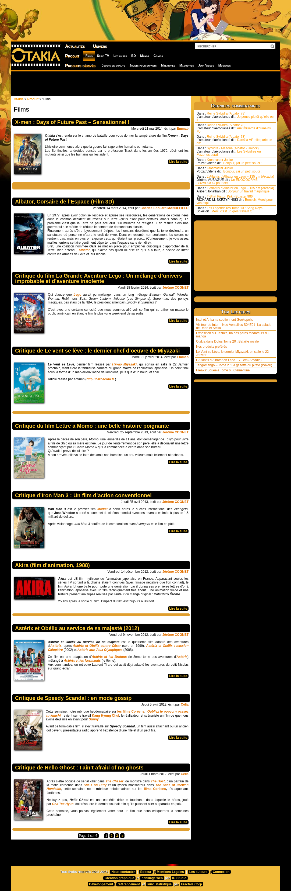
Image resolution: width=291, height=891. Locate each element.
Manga (144, 56)
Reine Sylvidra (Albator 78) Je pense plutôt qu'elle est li (235, 117)
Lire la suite (178, 162)
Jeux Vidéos (206, 65)
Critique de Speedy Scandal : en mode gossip (73, 698)
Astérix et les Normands (82, 660)
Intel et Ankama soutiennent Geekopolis (224, 320)
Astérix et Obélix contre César (96, 646)
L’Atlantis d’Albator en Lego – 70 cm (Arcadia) (228, 360)
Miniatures (168, 65)
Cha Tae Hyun (63, 804)
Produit (72, 56)
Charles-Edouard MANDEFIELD (164, 208)
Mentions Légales (170, 872)
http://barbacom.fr (100, 379)
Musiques (224, 65)
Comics (158, 56)
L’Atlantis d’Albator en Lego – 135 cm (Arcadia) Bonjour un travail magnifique (235, 189)
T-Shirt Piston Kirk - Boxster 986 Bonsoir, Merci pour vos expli (235, 200)
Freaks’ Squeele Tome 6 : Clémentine (223, 370)
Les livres (120, 56)
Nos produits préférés (211, 346)
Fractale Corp (191, 884)
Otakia (19, 99)
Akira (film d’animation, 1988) (52, 565)
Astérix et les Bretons (109, 657)
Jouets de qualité (113, 65)
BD (133, 56)
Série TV (103, 56)
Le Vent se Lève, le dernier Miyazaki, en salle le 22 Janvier (232, 353)
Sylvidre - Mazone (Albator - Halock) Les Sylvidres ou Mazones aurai (229, 151)
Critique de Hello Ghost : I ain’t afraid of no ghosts (79, 768)
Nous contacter (123, 872)
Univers (100, 46)
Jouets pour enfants (143, 65)
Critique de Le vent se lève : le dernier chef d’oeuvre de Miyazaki (97, 351)
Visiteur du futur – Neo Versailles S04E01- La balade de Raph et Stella (233, 326)
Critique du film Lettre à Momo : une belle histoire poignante (92, 426)
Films (89, 56)
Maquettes (186, 65)
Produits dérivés (80, 65)
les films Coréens (130, 711)
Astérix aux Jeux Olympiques (99, 650)
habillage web (152, 878)
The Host (158, 781)
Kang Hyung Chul (105, 715)
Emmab (183, 128)
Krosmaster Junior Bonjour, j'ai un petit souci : (229, 161)
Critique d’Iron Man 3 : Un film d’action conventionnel (83, 495)
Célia (185, 704)
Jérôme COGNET (175, 287)
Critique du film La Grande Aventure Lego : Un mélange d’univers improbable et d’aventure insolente (98, 278)
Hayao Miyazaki (124, 364)
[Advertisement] (145, 83)
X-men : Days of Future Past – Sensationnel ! (72, 122)
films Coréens (155, 789)
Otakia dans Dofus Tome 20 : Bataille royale (227, 341)
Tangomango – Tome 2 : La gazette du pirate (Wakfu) (234, 365)
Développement (101, 884)
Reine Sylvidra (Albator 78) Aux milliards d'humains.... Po (235, 128)
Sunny (94, 719)
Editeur (145, 872)
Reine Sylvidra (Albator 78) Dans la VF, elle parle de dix (234, 140)
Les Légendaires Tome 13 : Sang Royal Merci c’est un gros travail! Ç (230, 209)
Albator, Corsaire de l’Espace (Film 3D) (64, 202)
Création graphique (119, 878)
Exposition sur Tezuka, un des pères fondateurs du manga (232, 334)
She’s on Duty (95, 785)
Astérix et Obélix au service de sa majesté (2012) (77, 628)
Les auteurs (198, 872)
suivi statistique (159, 884)
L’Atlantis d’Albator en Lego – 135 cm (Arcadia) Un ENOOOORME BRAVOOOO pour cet (235, 180)
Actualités (75, 46)
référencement (129, 884)
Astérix (55, 646)
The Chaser (114, 781)
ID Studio (179, 878)
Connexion (221, 872)
